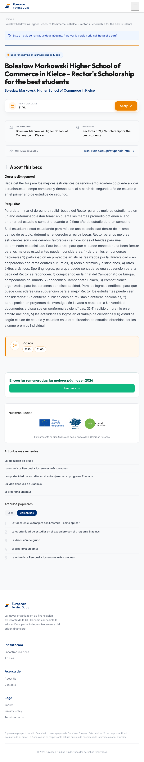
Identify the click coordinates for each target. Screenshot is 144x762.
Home (8, 19)
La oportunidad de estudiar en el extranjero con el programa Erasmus (49, 476)
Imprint (9, 705)
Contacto (10, 684)
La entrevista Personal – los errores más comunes (36, 468)
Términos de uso (15, 717)
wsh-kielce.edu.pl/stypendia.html (109, 151)
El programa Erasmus (18, 491)
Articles (9, 658)
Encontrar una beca (17, 652)
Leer (10, 512)
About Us (10, 678)
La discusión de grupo (19, 460)
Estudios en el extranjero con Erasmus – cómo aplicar (45, 522)
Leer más (72, 388)
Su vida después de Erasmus (23, 483)
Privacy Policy (13, 711)
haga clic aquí (107, 35)
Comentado (28, 512)
